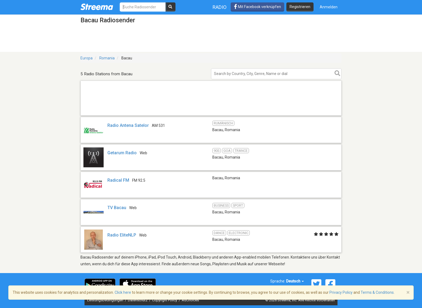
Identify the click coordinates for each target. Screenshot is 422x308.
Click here (123, 292)
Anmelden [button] (328, 7)
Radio (220, 7)
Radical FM (118, 180)
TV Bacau (116, 207)
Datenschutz (138, 300)
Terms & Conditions (377, 292)
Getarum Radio (122, 152)
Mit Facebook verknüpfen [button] (257, 7)
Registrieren (300, 7)
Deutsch (295, 281)
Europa (86, 58)
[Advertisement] (211, 115)
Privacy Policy (341, 292)
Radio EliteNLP (121, 235)
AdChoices (190, 300)
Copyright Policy (165, 300)
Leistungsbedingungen (105, 300)
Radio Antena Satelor (128, 125)
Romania (107, 58)
